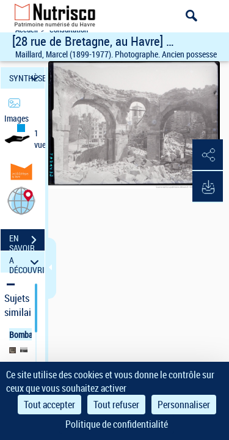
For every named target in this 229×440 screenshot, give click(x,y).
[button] (21, 200)
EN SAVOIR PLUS (27, 241)
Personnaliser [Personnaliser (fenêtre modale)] (184, 404)
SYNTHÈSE (27, 78)
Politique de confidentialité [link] (116, 424)
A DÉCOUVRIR (27, 262)
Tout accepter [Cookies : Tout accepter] (49, 404)
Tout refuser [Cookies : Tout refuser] (116, 404)
